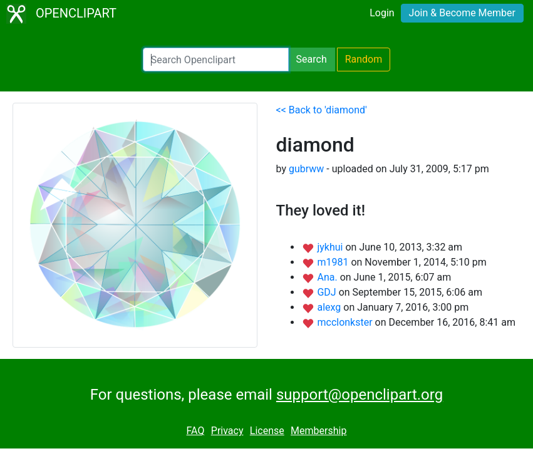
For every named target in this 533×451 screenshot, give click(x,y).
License (267, 431)
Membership (318, 431)
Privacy (227, 431)
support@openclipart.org (359, 394)
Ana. (328, 277)
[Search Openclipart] (216, 59)
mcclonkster (346, 322)
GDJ (327, 292)
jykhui (331, 247)
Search (311, 59)
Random (364, 59)
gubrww (306, 169)
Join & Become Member (462, 13)
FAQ (196, 431)
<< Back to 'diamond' (321, 110)
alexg (330, 307)
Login (382, 13)
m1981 (334, 262)
